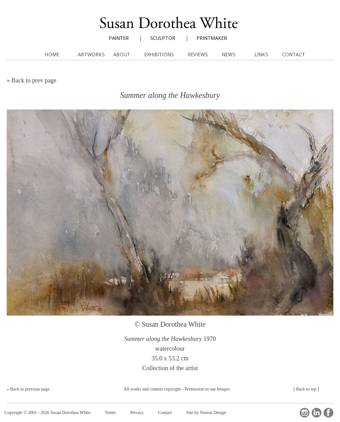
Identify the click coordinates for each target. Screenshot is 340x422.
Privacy (137, 412)
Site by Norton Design (206, 412)
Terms (110, 412)
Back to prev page (34, 80)
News (228, 54)
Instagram (304, 413)
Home (52, 54)
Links (261, 54)
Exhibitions (159, 54)
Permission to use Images (207, 389)
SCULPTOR (162, 38)
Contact (165, 412)
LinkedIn (316, 413)
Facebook (328, 413)
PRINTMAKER (212, 38)
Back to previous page (30, 389)
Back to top (306, 389)
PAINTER (119, 38)
